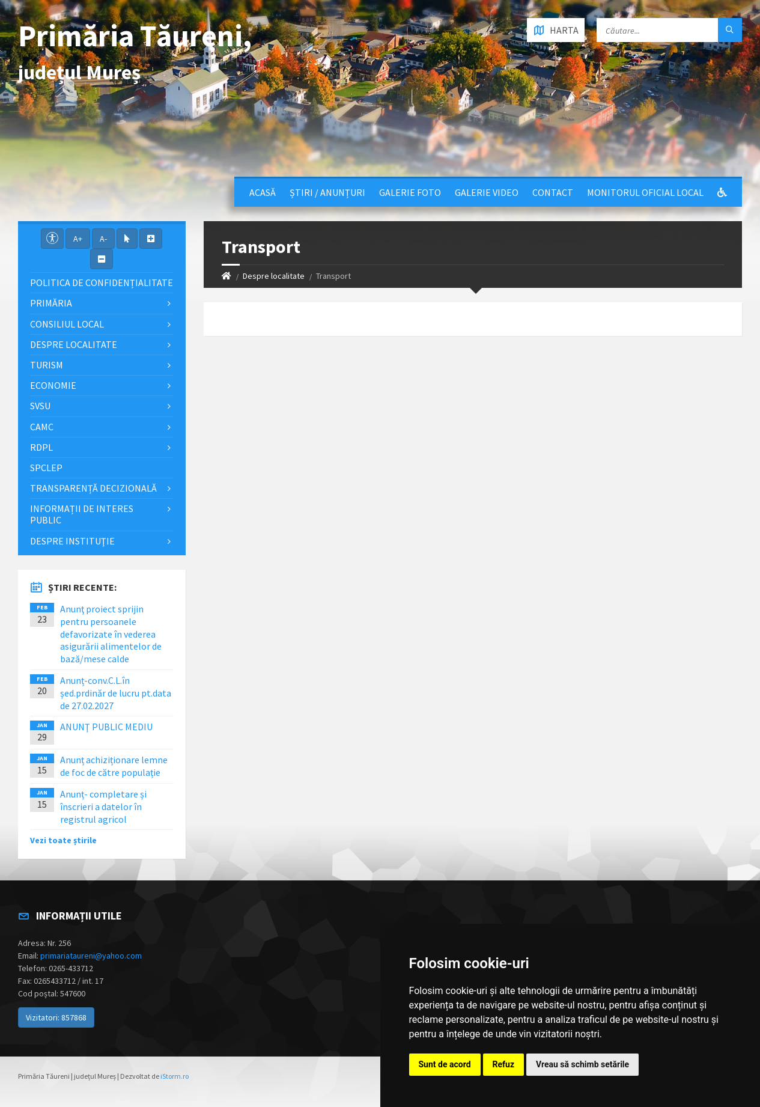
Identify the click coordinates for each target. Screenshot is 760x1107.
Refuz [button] (504, 1064)
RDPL (41, 447)
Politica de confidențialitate (101, 282)
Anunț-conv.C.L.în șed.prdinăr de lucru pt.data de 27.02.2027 (115, 693)
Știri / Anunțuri (327, 192)
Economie (53, 385)
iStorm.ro (174, 1076)
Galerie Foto (410, 192)
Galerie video (486, 192)
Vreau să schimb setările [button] (582, 1064)
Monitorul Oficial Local (645, 192)
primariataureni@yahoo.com (91, 955)
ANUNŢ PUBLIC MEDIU (106, 727)
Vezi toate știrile (63, 840)
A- (103, 238)
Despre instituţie (72, 541)
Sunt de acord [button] (445, 1064)
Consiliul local (67, 324)
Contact (552, 192)
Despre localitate (274, 275)
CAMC (41, 427)
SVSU (40, 406)
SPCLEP (46, 468)
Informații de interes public (81, 514)
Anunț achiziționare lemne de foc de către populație (114, 766)
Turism (46, 365)
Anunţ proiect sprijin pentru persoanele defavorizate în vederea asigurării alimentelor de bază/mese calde (111, 634)
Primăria (51, 303)
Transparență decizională (93, 488)
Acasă (262, 192)
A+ (77, 238)
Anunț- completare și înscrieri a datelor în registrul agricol (103, 806)
